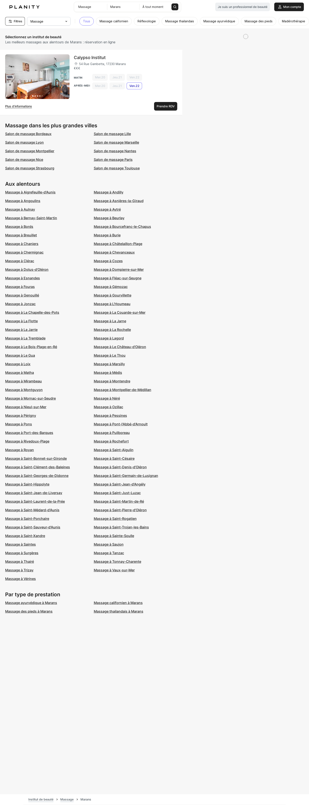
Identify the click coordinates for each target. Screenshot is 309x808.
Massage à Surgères (21, 553)
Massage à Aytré (107, 209)
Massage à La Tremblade (25, 338)
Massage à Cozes (108, 261)
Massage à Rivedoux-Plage (27, 441)
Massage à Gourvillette (112, 295)
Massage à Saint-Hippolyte (27, 484)
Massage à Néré (107, 398)
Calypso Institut (90, 57)
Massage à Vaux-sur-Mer (114, 570)
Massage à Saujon (109, 544)
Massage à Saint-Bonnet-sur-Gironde (36, 458)
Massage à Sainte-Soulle (114, 536)
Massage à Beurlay (109, 218)
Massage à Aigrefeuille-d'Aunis (30, 192)
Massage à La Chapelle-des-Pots (32, 312)
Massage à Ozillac (108, 407)
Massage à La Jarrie (21, 329)
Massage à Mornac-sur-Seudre (30, 398)
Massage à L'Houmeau (112, 304)
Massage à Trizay (19, 570)
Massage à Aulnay (20, 209)
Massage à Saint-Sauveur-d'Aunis (32, 527)
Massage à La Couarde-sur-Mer (119, 312)
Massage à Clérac (19, 261)
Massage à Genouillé (22, 295)
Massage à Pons (18, 424)
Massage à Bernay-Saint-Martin (31, 218)
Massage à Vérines (20, 579)
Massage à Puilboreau (112, 433)
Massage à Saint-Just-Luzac (117, 493)
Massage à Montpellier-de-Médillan (122, 390)
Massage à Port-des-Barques (29, 433)
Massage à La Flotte (21, 321)
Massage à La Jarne (110, 321)
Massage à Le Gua (20, 355)
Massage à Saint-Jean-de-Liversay (33, 493)
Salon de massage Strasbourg (29, 168)
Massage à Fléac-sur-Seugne (117, 278)
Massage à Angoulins (22, 201)
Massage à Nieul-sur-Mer (25, 407)
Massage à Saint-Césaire (114, 458)
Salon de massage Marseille (116, 142)
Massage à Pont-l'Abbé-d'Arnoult (121, 424)
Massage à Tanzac (109, 553)
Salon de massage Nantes (115, 151)
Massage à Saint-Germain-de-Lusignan (126, 475)
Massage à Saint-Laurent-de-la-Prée (35, 501)
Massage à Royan (19, 450)
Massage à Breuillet (21, 235)
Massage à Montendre (112, 381)
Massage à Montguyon (24, 390)
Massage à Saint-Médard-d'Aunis (32, 510)
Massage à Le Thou (110, 355)
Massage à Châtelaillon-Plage (118, 244)
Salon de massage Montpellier (29, 151)
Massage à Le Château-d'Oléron (120, 347)
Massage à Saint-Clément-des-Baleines (37, 467)
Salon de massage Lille (112, 134)
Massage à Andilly (108, 192)
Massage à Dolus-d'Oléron (26, 269)
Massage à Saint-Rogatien (115, 518)
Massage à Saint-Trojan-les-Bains (121, 527)
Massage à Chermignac (24, 252)
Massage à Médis (108, 372)
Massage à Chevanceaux (114, 252)
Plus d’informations (18, 106)
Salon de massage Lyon (24, 142)
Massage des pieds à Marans (29, 611)
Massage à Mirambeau (23, 381)
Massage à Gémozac (111, 287)
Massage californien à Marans (118, 603)
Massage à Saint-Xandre (25, 536)
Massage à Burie (107, 235)
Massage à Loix (17, 364)
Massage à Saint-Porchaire (27, 518)
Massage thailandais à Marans (118, 611)
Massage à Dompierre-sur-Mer (119, 269)
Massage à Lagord (109, 338)
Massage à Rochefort (111, 441)
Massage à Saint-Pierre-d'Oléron (120, 510)
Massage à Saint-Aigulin (113, 450)
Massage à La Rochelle (112, 329)
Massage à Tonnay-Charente (117, 561)
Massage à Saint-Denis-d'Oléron (120, 467)
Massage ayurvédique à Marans (31, 603)
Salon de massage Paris (113, 159)
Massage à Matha (19, 372)
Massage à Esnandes (22, 278)
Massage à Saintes (20, 544)
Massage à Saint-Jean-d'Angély (119, 484)
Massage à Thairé (19, 561)
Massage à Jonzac (20, 304)
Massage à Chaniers (21, 244)
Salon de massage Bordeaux (28, 134)
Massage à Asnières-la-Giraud (119, 201)
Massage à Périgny (20, 415)
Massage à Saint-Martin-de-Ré (119, 501)
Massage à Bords (19, 226)
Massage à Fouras (20, 287)
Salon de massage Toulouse (117, 168)
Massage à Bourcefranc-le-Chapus (122, 226)
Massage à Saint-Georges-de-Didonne (36, 475)
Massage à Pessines (110, 415)
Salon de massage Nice (24, 159)
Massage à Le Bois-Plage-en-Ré (31, 347)
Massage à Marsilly (109, 364)
